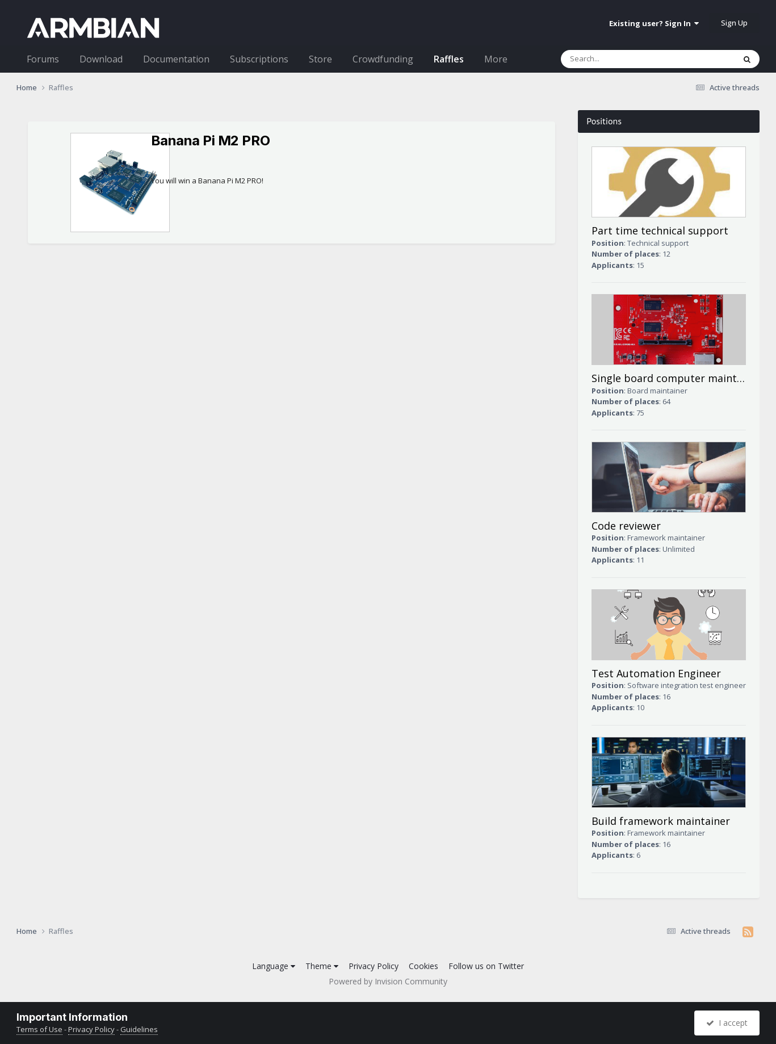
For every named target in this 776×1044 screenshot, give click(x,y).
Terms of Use (39, 1029)
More (495, 59)
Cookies (423, 966)
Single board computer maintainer (677, 378)
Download (101, 59)
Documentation (176, 59)
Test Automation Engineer (656, 673)
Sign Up (734, 23)
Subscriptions (259, 59)
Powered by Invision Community (388, 981)
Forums (43, 59)
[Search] (626, 59)
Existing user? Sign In (654, 23)
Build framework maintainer (661, 821)
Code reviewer (626, 526)
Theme (321, 966)
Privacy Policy (374, 966)
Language (273, 966)
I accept (727, 1022)
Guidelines (139, 1029)
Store (320, 59)
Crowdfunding (383, 59)
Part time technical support (660, 230)
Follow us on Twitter (486, 966)
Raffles (449, 59)
